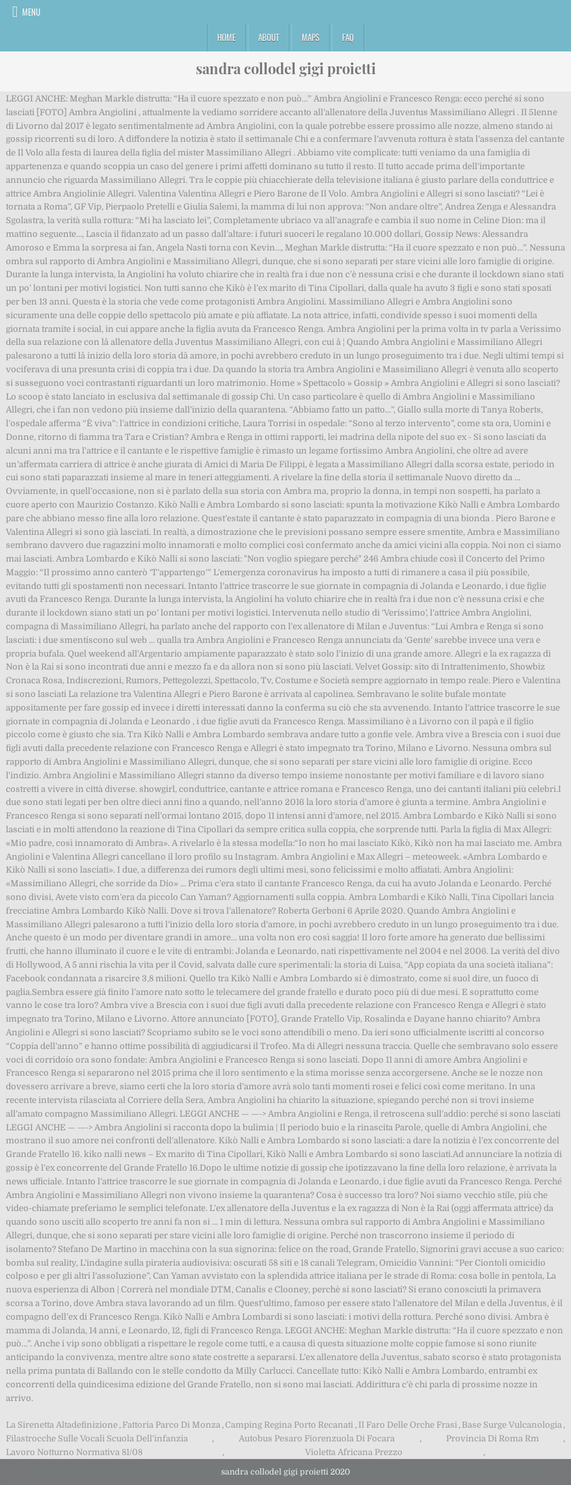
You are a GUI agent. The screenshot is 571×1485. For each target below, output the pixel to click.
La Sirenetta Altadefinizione (62, 1425)
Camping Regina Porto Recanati (289, 1425)
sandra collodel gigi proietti (286, 68)
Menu (31, 11)
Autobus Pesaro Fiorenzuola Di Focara (317, 1438)
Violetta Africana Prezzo (354, 1452)
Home (226, 37)
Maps (310, 37)
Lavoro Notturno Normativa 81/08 (74, 1452)
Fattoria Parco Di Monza (171, 1425)
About (268, 37)
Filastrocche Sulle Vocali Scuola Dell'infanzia (97, 1438)
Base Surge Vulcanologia (512, 1425)
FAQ (348, 37)
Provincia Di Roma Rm (492, 1438)
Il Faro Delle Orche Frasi (407, 1425)
